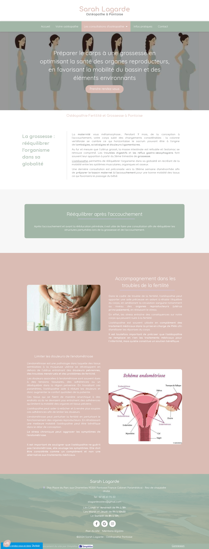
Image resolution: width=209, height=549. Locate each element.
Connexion (178, 546)
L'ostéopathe (80, 161)
